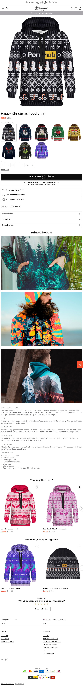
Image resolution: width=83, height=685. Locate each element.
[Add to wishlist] (37, 487)
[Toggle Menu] (3, 8)
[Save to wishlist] (44, 114)
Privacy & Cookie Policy (52, 641)
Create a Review (41, 609)
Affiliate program (7, 641)
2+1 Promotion (48, 654)
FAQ (44, 651)
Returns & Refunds (50, 648)
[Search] (7, 8)
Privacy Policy (19, 683)
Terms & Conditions (50, 638)
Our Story (4, 635)
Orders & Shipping (50, 644)
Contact (46, 635)
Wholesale (5, 638)
